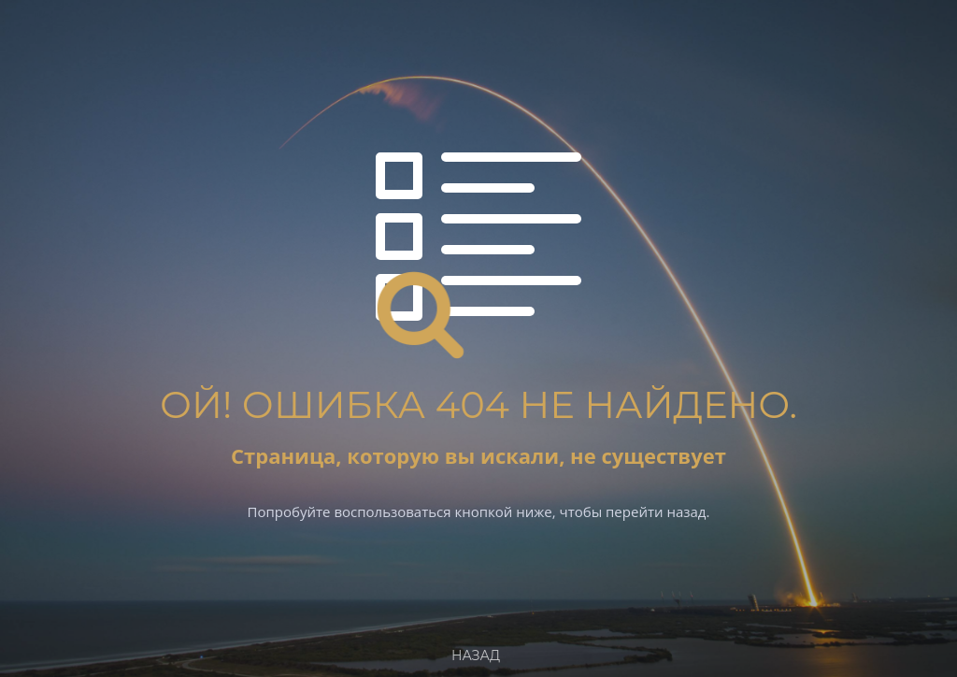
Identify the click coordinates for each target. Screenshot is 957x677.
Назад (475, 655)
